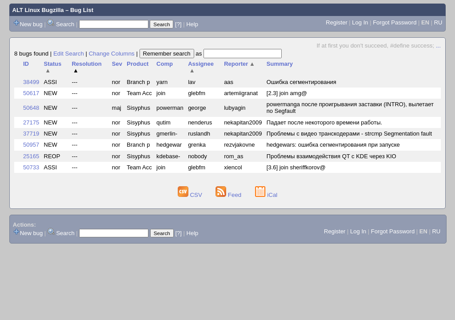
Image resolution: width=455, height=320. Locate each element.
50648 (31, 107)
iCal (266, 195)
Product (137, 63)
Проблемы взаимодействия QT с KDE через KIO (331, 156)
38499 (31, 82)
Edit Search (68, 53)
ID (26, 63)
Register (336, 22)
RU (438, 22)
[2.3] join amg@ (287, 93)
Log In (360, 22)
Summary (280, 63)
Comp (164, 63)
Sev (117, 63)
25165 (31, 156)
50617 (31, 93)
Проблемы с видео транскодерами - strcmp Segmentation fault (349, 133)
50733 (31, 167)
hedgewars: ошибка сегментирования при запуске (333, 144)
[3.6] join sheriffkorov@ (296, 167)
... (438, 45)
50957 (31, 144)
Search (65, 24)
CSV (191, 195)
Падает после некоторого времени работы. (324, 122)
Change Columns (112, 53)
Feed (229, 195)
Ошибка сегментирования (301, 82)
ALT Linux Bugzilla (38, 10)
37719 (31, 133)
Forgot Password (394, 22)
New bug (31, 24)
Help (192, 24)
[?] (178, 24)
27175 (31, 122)
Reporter (239, 63)
